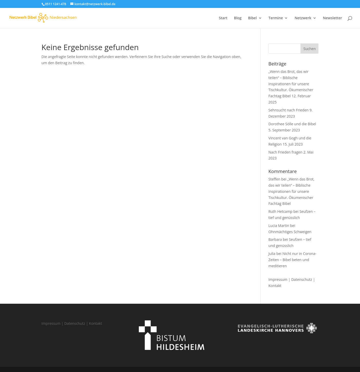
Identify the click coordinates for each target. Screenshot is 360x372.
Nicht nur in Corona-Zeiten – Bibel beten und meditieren (292, 259)
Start (223, 18)
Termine (275, 18)
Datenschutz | (303, 279)
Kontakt (274, 285)
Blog (237, 18)
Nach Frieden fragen (285, 152)
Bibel (252, 18)
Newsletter (332, 18)
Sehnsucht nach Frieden (288, 110)
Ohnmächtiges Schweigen (290, 231)
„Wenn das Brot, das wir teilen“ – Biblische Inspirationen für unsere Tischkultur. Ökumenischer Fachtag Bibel (290, 83)
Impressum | (279, 279)
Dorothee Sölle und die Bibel (292, 123)
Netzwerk (303, 18)
